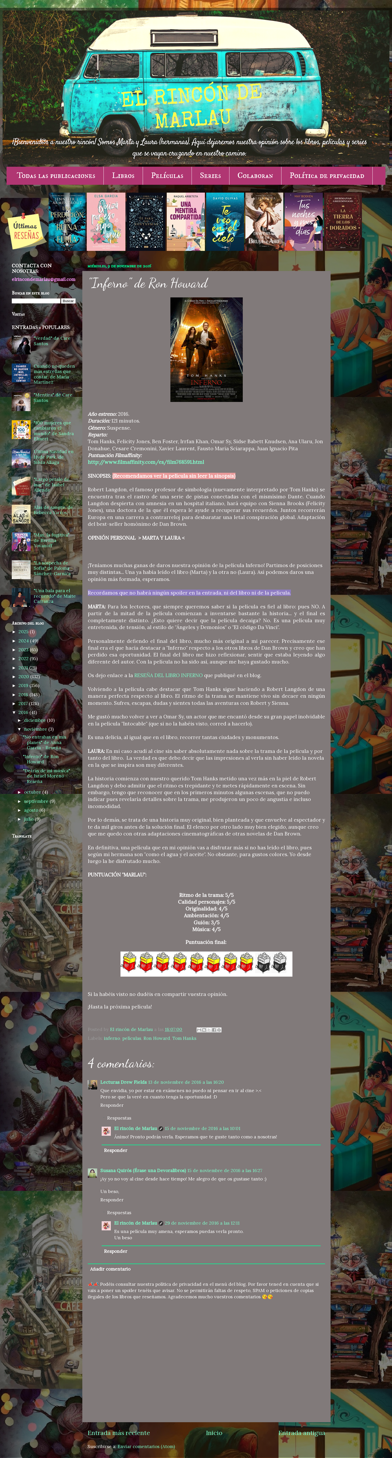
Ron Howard (156, 1038)
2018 (24, 695)
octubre (33, 792)
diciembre (35, 720)
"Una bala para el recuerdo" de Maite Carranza (55, 596)
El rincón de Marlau (135, 1128)
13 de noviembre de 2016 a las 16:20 (186, 1082)
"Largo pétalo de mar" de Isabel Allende (51, 484)
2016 (24, 712)
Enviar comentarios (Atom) (146, 1446)
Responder (112, 1105)
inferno (112, 1038)
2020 (24, 676)
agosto (31, 810)
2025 (24, 632)
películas (131, 1038)
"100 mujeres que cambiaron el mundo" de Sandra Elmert (54, 431)
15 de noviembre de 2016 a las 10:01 (202, 1128)
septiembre (37, 801)
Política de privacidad (327, 176)
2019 (24, 685)
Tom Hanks (184, 1038)
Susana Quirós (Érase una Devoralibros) (143, 1170)
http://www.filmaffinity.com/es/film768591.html (146, 462)
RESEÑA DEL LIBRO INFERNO (168, 675)
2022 (24, 658)
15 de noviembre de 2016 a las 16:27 (224, 1170)
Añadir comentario (110, 1269)
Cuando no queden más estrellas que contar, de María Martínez (54, 374)
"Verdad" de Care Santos (52, 341)
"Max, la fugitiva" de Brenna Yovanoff (51, 540)
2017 (24, 703)
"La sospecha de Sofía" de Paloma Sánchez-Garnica (52, 568)
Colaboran (255, 176)
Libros (123, 176)
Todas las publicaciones (56, 176)
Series (210, 176)
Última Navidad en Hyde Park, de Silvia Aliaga (54, 457)
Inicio (214, 1433)
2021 (24, 668)
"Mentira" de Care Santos (53, 397)
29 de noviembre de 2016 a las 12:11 (202, 1223)
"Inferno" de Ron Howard (41, 759)
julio (29, 819)
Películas (167, 176)
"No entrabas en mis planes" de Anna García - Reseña (44, 742)
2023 (24, 650)
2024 (24, 641)
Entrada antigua (301, 1433)
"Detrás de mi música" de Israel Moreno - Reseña (46, 776)
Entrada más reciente (119, 1433)
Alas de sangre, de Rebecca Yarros (53, 510)
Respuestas (119, 1118)
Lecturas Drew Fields (123, 1082)
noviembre (36, 729)
